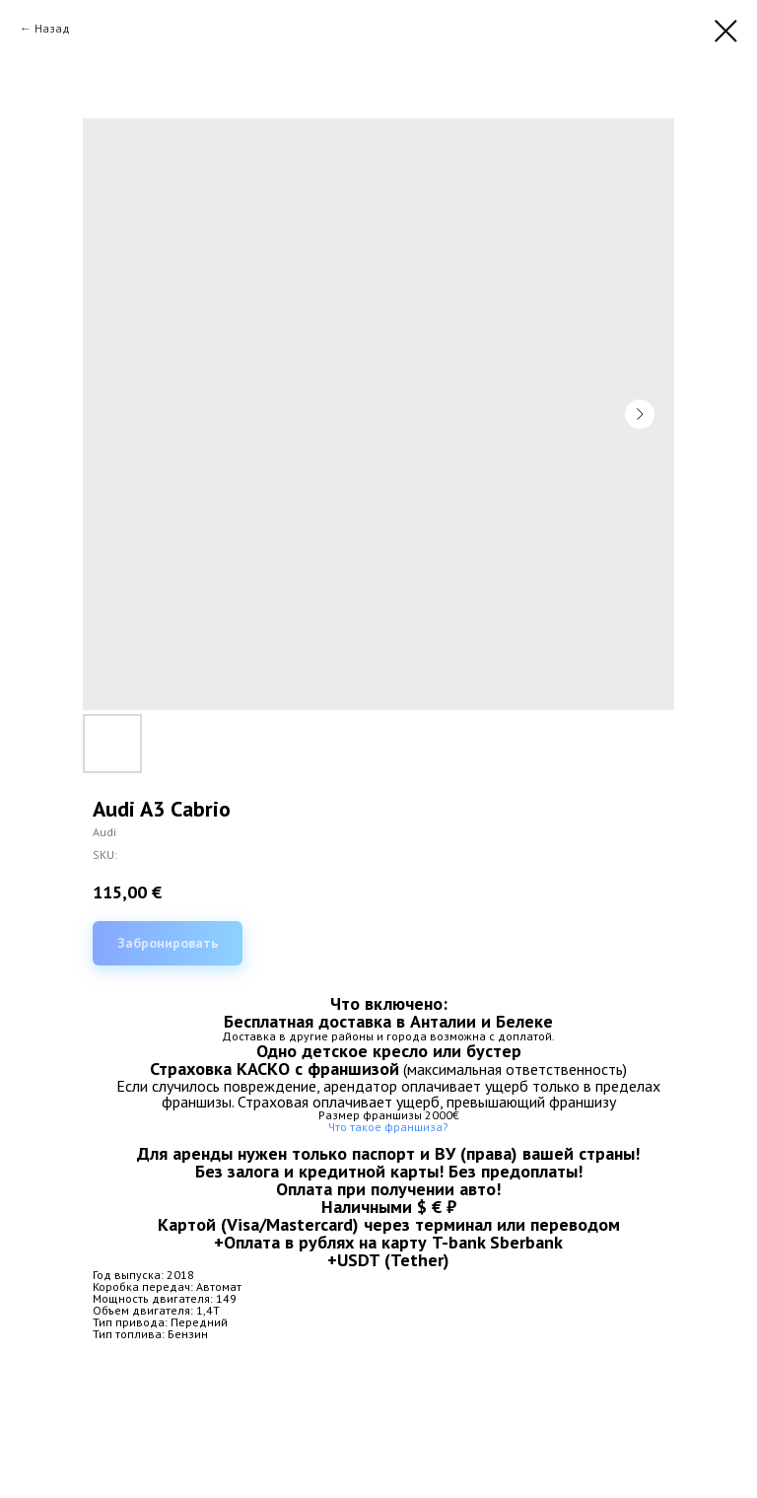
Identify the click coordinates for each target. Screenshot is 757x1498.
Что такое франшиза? (388, 1126)
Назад (52, 28)
